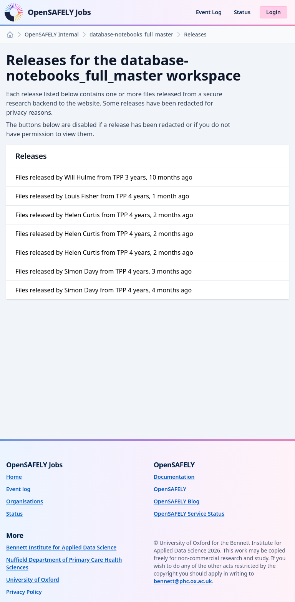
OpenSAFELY (170, 489)
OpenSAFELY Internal (52, 34)
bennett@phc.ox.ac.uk (183, 581)
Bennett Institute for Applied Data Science (61, 547)
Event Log (209, 12)
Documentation (174, 476)
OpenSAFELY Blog (176, 501)
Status (242, 12)
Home (14, 476)
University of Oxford (32, 579)
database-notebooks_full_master (131, 34)
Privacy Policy (24, 591)
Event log (18, 489)
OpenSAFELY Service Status (189, 513)
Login (273, 12)
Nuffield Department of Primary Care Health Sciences (64, 563)
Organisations (24, 501)
